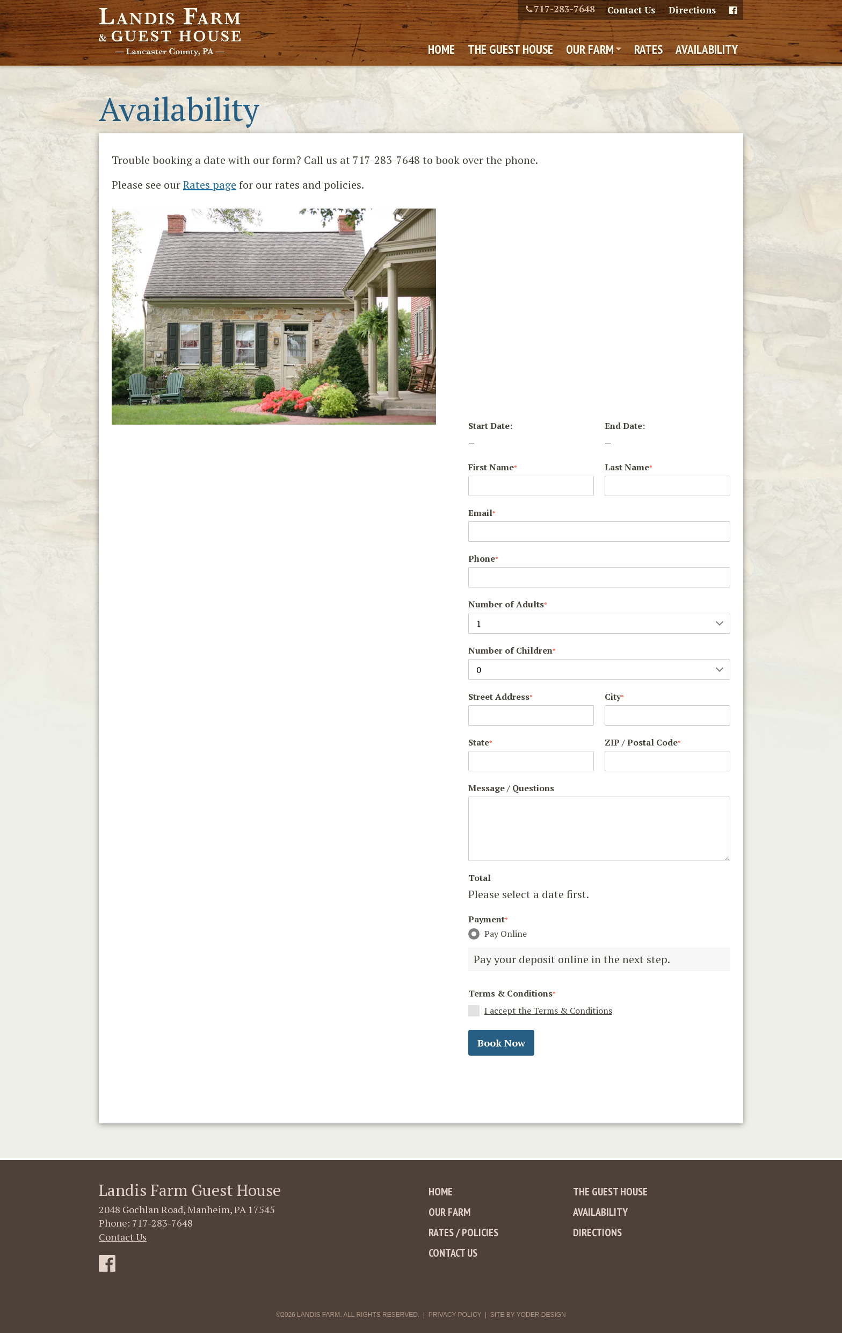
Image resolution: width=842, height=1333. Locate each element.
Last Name (628, 467)
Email (482, 513)
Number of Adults (507, 604)
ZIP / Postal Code (643, 742)
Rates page (209, 184)
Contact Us (631, 10)
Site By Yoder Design (528, 1314)
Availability (707, 49)
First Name (492, 467)
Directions (692, 10)
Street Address (500, 697)
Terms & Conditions (512, 993)
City (614, 697)
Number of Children (512, 650)
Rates (648, 49)
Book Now (501, 1042)
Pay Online (497, 934)
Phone (483, 558)
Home (441, 49)
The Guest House (510, 49)
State (480, 742)
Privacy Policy (455, 1314)
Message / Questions (511, 788)
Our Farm (590, 49)
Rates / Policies (463, 1232)
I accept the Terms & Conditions (548, 1010)
